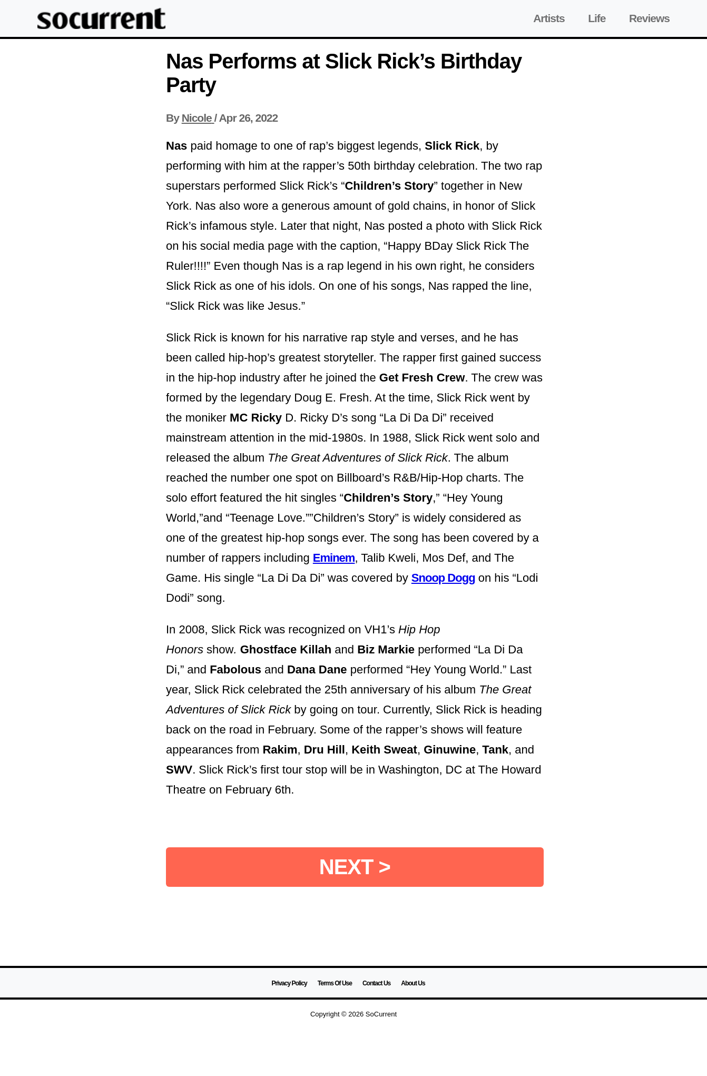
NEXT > (354, 866)
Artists (549, 18)
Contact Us (376, 983)
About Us (413, 983)
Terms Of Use (335, 983)
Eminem (334, 557)
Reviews (649, 18)
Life (596, 18)
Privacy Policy (289, 983)
